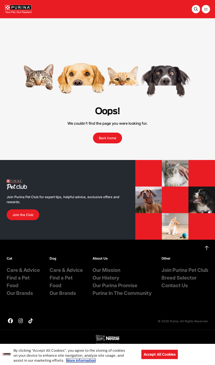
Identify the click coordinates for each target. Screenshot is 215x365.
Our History (106, 278)
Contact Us (174, 285)
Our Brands (20, 293)
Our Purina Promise (115, 285)
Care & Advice (23, 270)
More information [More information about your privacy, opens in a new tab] (80, 360)
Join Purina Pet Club (184, 270)
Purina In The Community (122, 293)
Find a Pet (18, 278)
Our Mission (106, 270)
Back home (107, 138)
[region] (107, 354)
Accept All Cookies (160, 354)
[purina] (10, 321)
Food (12, 285)
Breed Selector (179, 278)
